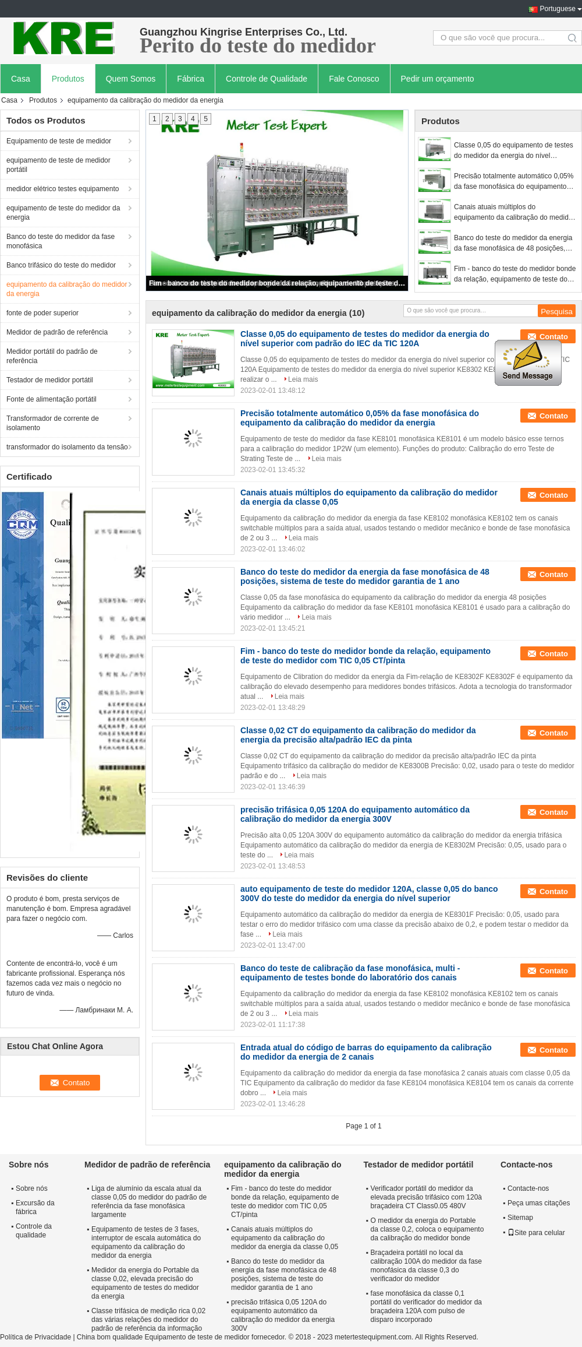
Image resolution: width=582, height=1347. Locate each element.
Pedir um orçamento (437, 78)
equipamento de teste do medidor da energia (63, 212)
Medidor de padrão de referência (57, 332)
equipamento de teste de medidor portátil (58, 165)
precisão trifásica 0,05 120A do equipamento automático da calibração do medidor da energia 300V (355, 814)
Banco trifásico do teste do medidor (61, 265)
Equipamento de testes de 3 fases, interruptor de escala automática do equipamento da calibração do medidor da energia (146, 1242)
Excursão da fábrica (35, 1207)
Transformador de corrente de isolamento (52, 423)
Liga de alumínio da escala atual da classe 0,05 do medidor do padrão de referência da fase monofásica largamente (149, 1201)
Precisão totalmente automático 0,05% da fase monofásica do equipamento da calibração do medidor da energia (513, 182)
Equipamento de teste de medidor (58, 141)
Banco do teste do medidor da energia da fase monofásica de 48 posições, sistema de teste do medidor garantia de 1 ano (513, 244)
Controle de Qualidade (266, 78)
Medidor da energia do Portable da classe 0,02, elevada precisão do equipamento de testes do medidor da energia (145, 1283)
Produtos (68, 78)
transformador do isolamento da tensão (67, 447)
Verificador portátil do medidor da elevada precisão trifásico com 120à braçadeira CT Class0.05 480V (426, 1197)
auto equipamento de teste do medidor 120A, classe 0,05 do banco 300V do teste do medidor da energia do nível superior (369, 893)
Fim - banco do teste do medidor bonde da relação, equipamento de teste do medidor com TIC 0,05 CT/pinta (277, 283)
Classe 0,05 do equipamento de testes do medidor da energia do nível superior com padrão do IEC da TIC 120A (513, 151)
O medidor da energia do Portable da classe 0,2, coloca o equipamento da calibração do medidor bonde (427, 1229)
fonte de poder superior (42, 313)
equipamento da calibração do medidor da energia (66, 289)
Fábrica (190, 78)
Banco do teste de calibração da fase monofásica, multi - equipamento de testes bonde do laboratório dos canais (350, 972)
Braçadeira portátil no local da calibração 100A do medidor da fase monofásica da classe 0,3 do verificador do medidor (426, 1265)
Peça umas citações (539, 1203)
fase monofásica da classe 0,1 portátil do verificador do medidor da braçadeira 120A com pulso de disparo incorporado (426, 1306)
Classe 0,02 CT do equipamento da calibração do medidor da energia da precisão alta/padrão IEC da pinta (358, 735)
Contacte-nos (528, 1188)
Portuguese (558, 9)
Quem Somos (131, 78)
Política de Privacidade (35, 1337)
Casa (20, 78)
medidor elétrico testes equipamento (62, 189)
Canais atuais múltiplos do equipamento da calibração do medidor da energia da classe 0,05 (514, 213)
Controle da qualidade (34, 1230)
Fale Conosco (354, 78)
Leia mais (303, 379)
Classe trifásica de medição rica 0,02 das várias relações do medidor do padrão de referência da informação (148, 1319)
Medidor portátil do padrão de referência (52, 356)
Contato (554, 336)
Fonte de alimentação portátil (51, 399)
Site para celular (536, 1233)
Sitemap (520, 1218)
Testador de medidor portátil (49, 380)
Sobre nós (32, 1188)
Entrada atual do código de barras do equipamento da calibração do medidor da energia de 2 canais (366, 1052)
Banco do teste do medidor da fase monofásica (60, 241)
